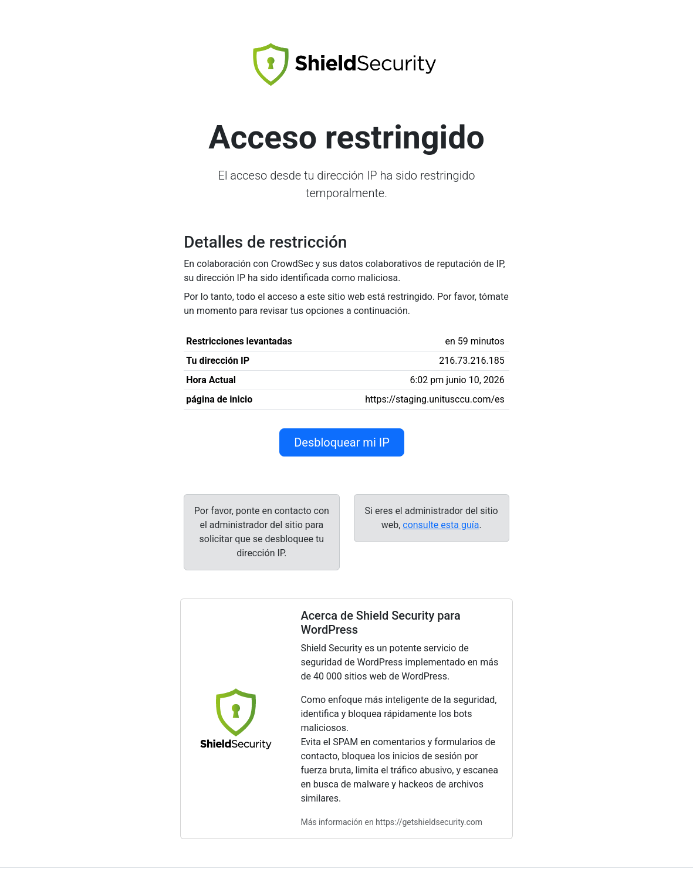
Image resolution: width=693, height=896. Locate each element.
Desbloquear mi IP (342, 442)
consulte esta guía (441, 524)
